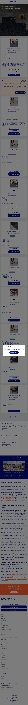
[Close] (23, 346)
